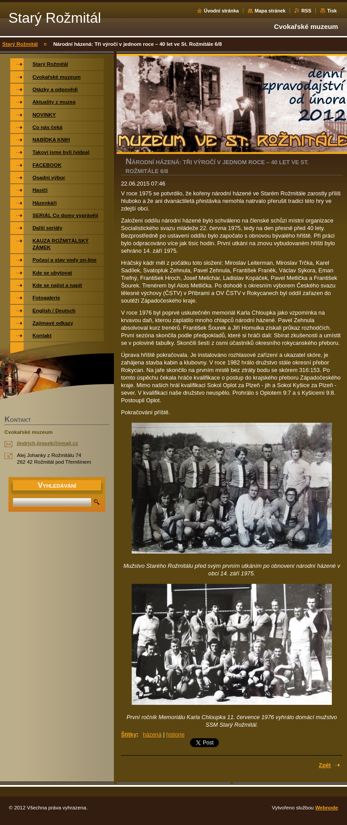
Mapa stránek (270, 10)
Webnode (326, 807)
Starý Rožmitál (20, 44)
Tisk (332, 10)
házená (152, 734)
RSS (306, 10)
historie (175, 734)
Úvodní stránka (221, 10)
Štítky (129, 734)
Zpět (325, 765)
